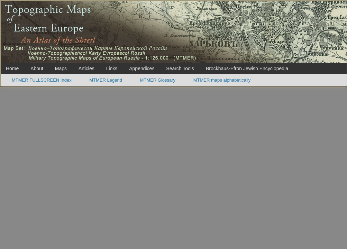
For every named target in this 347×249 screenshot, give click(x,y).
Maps (61, 68)
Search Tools (180, 68)
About (36, 68)
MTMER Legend (105, 80)
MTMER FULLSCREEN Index (42, 80)
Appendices (141, 68)
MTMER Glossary (158, 80)
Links (112, 68)
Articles (86, 68)
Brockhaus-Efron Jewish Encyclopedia (247, 68)
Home (12, 68)
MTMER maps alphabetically (221, 80)
